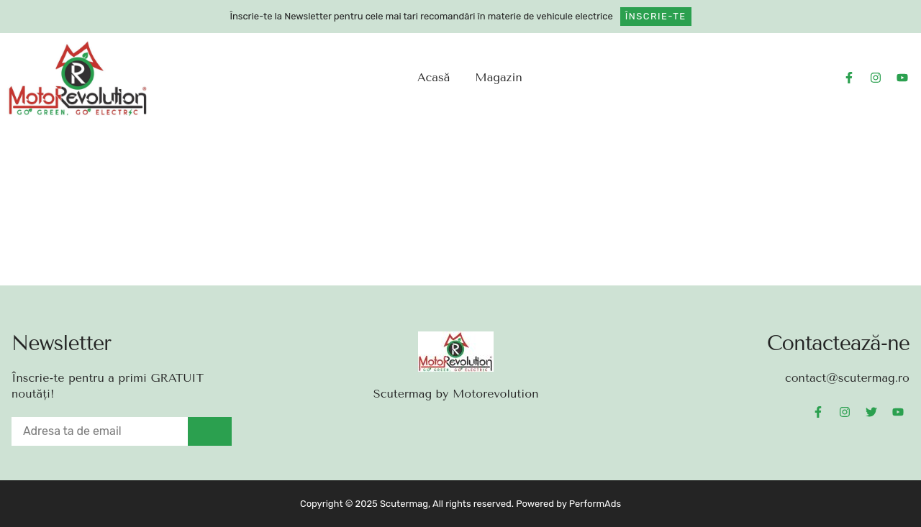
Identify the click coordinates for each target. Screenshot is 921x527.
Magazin (498, 77)
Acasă (433, 77)
